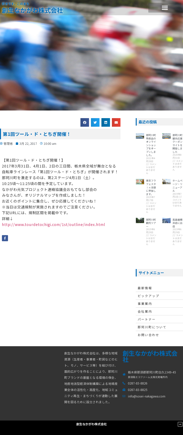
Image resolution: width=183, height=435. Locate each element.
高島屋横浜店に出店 (177, 223)
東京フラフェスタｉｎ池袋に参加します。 (151, 187)
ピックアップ (148, 295)
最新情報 (145, 288)
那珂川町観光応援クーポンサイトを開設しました (177, 143)
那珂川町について (152, 327)
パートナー (147, 319)
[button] (164, 8)
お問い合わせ (148, 334)
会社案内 (145, 311)
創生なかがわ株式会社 (32, 10)
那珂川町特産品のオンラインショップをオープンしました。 (151, 145)
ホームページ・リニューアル (177, 185)
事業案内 (145, 303)
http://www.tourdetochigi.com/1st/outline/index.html (53, 224)
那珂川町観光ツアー (151, 223)
